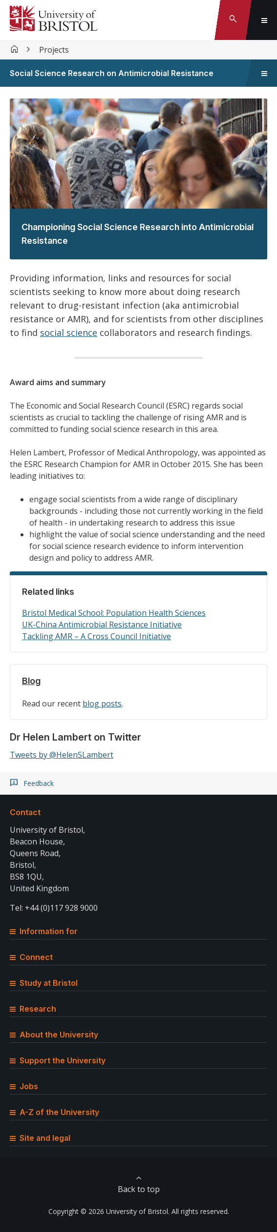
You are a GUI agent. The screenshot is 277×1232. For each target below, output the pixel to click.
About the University (54, 1034)
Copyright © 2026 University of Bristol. (109, 1211)
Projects (54, 49)
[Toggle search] (233, 20)
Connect (31, 957)
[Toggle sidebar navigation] (264, 73)
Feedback (38, 783)
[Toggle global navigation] (264, 20)
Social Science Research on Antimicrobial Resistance (111, 73)
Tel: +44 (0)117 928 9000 (54, 907)
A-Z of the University (54, 1112)
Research (33, 1009)
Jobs (24, 1086)
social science (68, 332)
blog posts (102, 703)
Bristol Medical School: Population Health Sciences (114, 612)
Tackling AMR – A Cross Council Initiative (96, 636)
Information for (44, 931)
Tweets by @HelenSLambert (61, 754)
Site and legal (40, 1138)
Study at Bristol (44, 983)
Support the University (58, 1060)
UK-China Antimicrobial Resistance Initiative (102, 624)
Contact (25, 812)
